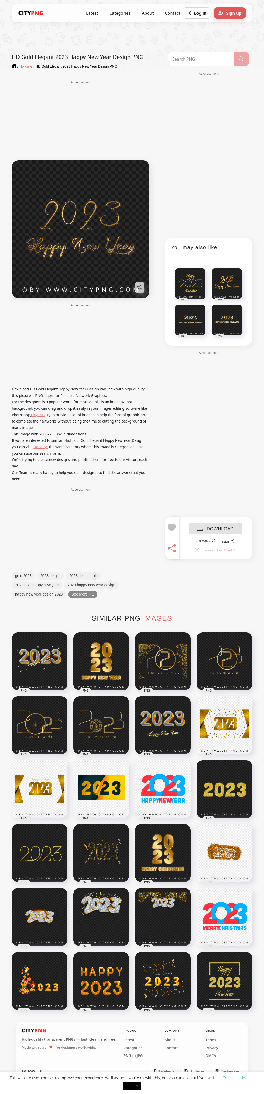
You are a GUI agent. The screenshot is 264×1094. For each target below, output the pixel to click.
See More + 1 (82, 594)
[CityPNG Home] (30, 13)
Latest (92, 13)
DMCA (210, 1055)
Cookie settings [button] (236, 1077)
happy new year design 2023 (39, 594)
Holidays (41, 446)
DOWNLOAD (215, 528)
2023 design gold (83, 576)
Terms (210, 1040)
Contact (171, 1047)
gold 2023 (23, 576)
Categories (119, 13)
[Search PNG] (201, 59)
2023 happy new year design (91, 585)
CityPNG (38, 414)
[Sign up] (230, 13)
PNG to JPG (133, 1055)
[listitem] (164, 1071)
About (148, 13)
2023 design (50, 576)
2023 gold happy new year (37, 585)
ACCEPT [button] (132, 1085)
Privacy (211, 1047)
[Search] (241, 59)
